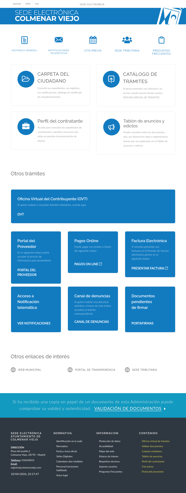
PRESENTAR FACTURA (150, 268)
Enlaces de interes (108, 456)
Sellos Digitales (64, 456)
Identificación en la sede (69, 441)
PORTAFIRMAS (142, 323)
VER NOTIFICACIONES (33, 323)
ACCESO (17, 3)
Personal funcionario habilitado (67, 468)
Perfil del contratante (153, 461)
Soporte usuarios (108, 466)
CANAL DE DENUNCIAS (91, 322)
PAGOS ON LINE (88, 264)
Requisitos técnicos (109, 461)
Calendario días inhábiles (69, 461)
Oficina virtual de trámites (156, 441)
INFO (27, 3)
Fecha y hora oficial (66, 451)
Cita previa (147, 466)
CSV (37, 3)
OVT (20, 214)
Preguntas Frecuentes (110, 471)
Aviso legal (62, 475)
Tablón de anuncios (152, 456)
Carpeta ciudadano (152, 451)
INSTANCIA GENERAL (25, 50)
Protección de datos (109, 441)
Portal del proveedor (153, 471)
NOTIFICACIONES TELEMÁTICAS (58, 51)
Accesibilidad (106, 446)
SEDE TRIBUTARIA (127, 50)
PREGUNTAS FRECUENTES (161, 52)
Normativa (62, 446)
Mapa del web (106, 451)
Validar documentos (152, 446)
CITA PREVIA (93, 50)
